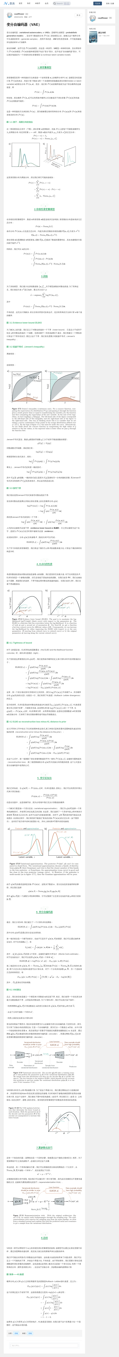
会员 (46, 3)
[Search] (62, 3)
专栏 (28, 3)
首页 (20, 3)
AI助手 (37, 3)
